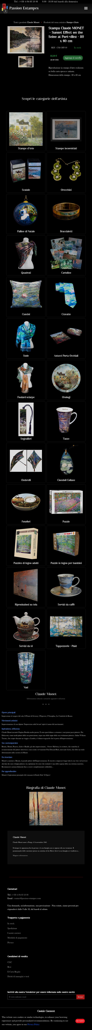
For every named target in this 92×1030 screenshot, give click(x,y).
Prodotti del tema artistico (61, 22)
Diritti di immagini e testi (18, 977)
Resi (9, 967)
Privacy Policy (33, 1025)
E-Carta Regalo (13, 972)
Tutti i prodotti (27, 22)
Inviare (80, 997)
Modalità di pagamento (17, 938)
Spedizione (12, 928)
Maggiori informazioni (20, 855)
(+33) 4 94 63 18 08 (29, 2)
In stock (10, 924)
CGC (9, 962)
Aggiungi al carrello (72, 58)
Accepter (80, 1021)
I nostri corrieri (14, 933)
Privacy (10, 943)
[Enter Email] (41, 997)
